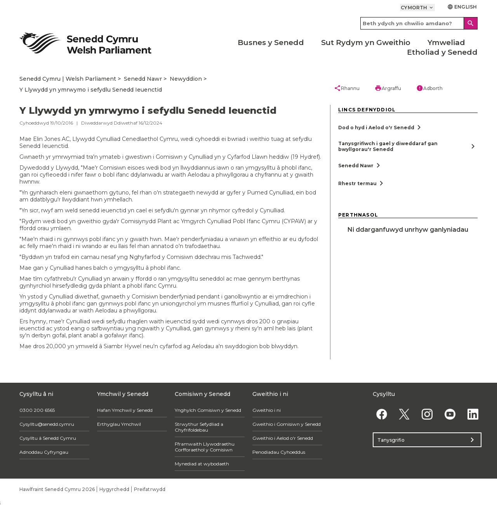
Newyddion (186, 78)
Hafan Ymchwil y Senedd (125, 410)
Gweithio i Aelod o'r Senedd (282, 438)
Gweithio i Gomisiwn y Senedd (286, 424)
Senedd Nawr (143, 78)
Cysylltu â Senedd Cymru (47, 438)
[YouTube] (450, 414)
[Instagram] (427, 414)
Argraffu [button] (388, 88)
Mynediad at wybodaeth (202, 464)
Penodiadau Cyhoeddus (278, 452)
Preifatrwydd (149, 489)
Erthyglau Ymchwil (119, 424)
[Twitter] (404, 414)
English (462, 7)
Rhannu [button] (347, 88)
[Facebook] (381, 414)
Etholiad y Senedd (442, 52)
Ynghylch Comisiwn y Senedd (208, 410)
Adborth (429, 88)
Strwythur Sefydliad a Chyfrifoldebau (199, 427)
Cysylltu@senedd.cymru (46, 424)
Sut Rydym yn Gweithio (365, 42)
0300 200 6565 (37, 410)
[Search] (470, 23)
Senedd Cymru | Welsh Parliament (67, 78)
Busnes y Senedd (271, 42)
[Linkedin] (472, 414)
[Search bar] (419, 23)
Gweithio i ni (266, 410)
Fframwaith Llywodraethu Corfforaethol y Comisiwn (205, 447)
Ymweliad (446, 42)
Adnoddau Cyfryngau (43, 452)
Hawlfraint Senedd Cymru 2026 (57, 489)
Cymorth (417, 7)
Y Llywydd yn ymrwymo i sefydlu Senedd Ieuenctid (90, 89)
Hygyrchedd (114, 489)
